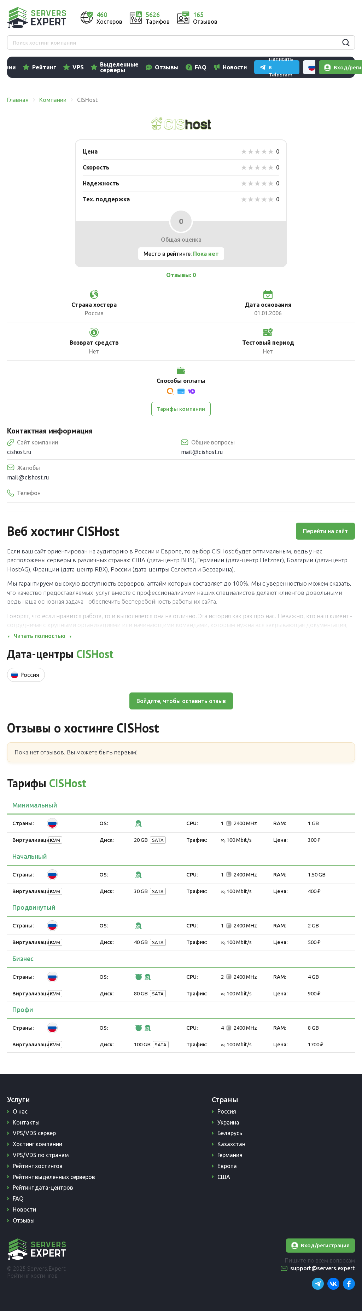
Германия (230, 1155)
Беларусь (229, 1133)
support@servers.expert (322, 1268)
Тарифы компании (181, 409)
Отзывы (197, 67)
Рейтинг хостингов (38, 1166)
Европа (227, 1166)
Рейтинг (75, 67)
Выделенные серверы (149, 67)
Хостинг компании (37, 1144)
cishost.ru (19, 452)
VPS (108, 67)
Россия (226, 1111)
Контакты (26, 1122)
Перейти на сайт (325, 531)
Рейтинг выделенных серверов (54, 1177)
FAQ (231, 67)
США (223, 1177)
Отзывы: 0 (181, 275)
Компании (32, 67)
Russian (335, 17)
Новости (265, 67)
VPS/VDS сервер (34, 1133)
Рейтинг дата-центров (43, 1187)
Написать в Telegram (279, 18)
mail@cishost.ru (202, 452)
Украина (228, 1122)
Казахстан (231, 1144)
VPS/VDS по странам (41, 1155)
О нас (20, 1111)
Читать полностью (39, 636)
